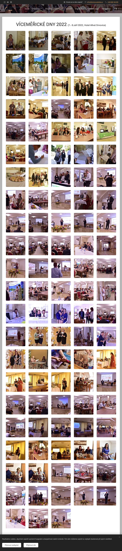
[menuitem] (47, 8)
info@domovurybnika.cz (95, 2)
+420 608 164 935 (112, 2)
